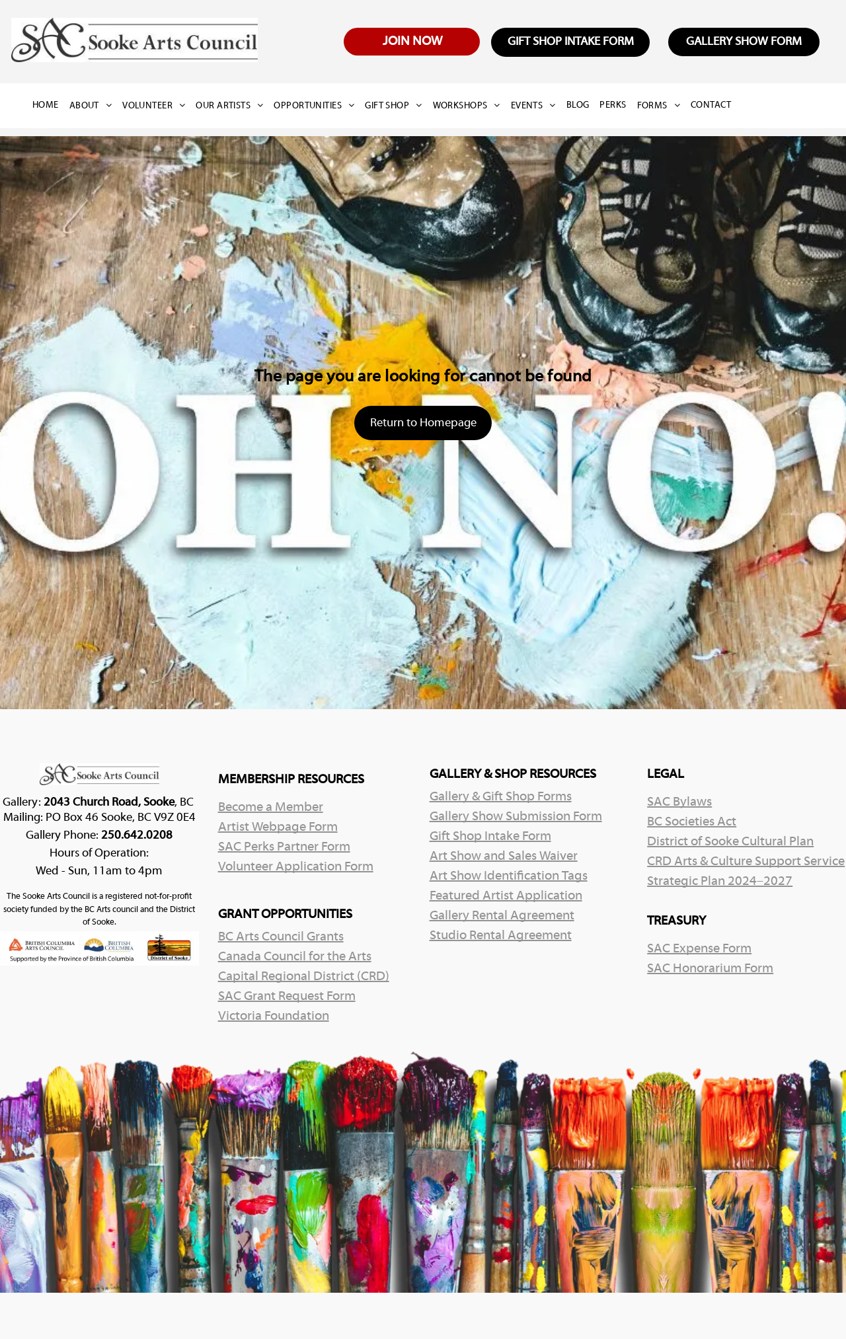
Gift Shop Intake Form (490, 836)
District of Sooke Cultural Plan (730, 842)
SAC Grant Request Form (287, 996)
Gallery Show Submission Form (516, 816)
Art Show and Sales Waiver (504, 856)
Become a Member (270, 807)
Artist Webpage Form (278, 827)
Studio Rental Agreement (501, 935)
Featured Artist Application (506, 896)
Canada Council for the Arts (294, 957)
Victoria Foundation (273, 1016)
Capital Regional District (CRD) (303, 976)
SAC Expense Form (699, 949)
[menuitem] (50, 105)
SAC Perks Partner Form (284, 847)
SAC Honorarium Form (710, 969)
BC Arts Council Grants (281, 937)
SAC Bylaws (679, 802)
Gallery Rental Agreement (502, 916)
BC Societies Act (691, 822)
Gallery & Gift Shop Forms (501, 797)
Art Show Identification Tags (509, 876)
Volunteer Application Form (295, 867)
